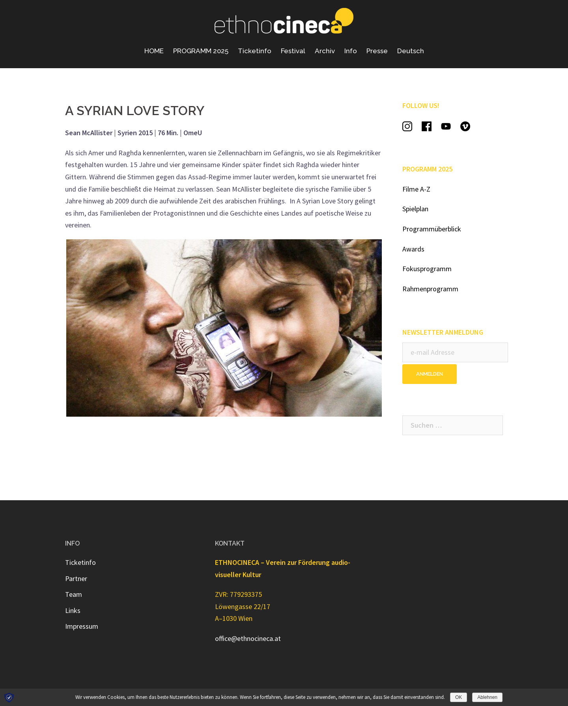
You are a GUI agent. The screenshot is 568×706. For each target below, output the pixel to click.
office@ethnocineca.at (248, 638)
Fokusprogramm (427, 268)
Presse (377, 51)
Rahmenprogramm (430, 288)
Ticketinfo (254, 51)
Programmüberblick (431, 228)
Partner (76, 578)
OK (458, 697)
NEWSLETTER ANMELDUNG (442, 332)
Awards (413, 248)
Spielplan (415, 208)
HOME (154, 51)
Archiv (325, 51)
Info (350, 51)
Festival (293, 51)
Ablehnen (487, 697)
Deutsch (410, 51)
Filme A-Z (416, 189)
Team (73, 594)
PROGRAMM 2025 (200, 51)
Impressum (81, 626)
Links (72, 610)
